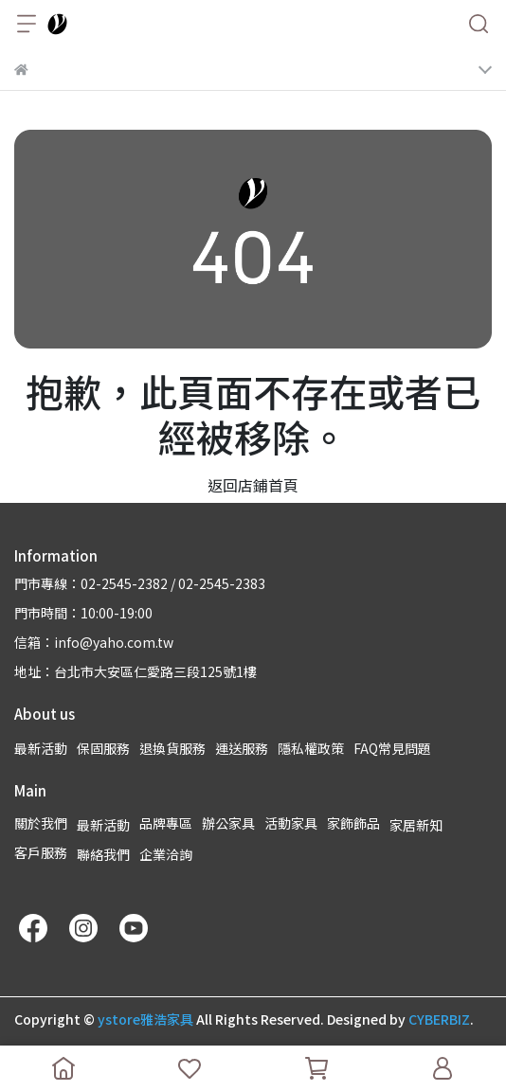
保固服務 (103, 748)
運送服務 (241, 748)
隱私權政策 (311, 748)
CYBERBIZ (439, 1019)
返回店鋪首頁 (253, 485)
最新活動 (40, 748)
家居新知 (416, 824)
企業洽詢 (165, 854)
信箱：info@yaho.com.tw (93, 642)
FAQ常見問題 (392, 748)
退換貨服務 (172, 748)
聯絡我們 (103, 854)
